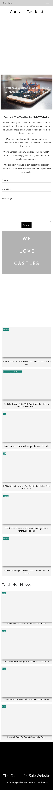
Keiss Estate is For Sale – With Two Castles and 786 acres (26, 699)
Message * (8, 198)
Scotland (6, 329)
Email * (6, 189)
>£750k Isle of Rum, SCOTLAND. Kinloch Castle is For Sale (26, 362)
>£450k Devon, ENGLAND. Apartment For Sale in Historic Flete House (26, 405)
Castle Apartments (9, 372)
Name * (6, 180)
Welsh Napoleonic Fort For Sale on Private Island (26, 624)
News (4, 593)
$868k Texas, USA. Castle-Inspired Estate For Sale (26, 446)
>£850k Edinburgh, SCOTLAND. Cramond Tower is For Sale (26, 572)
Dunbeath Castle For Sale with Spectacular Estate (26, 737)
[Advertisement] (26, 43)
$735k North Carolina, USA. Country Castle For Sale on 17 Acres (26, 487)
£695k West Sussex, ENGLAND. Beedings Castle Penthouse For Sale (26, 529)
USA (4, 414)
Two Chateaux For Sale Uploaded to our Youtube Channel (26, 661)
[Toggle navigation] (47, 3)
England (19, 372)
